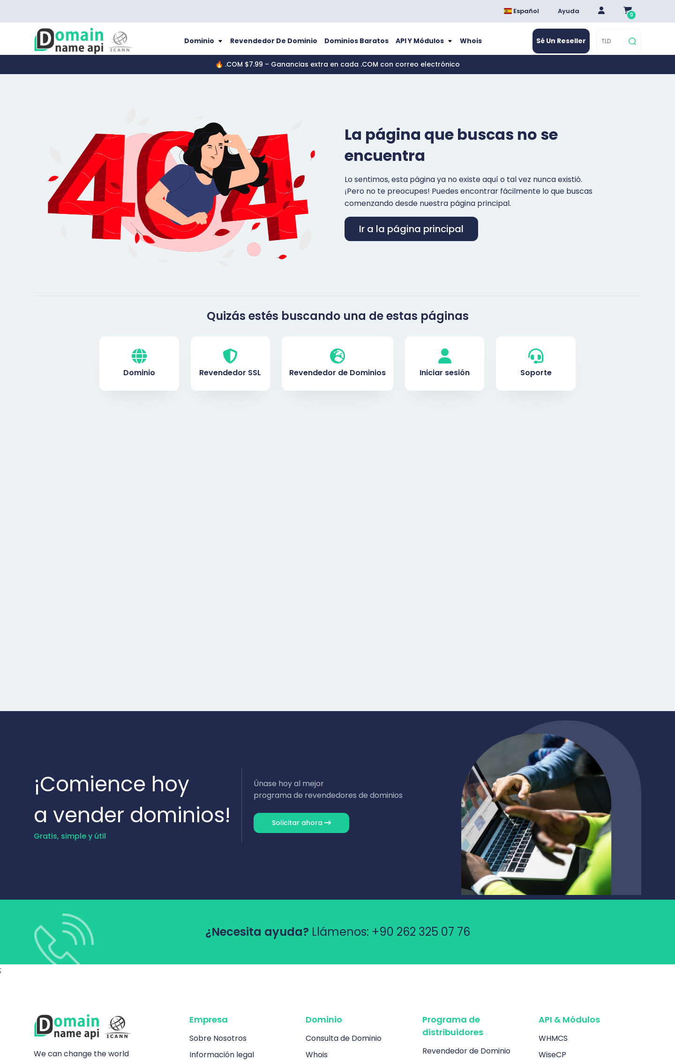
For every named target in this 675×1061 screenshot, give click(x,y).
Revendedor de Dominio (271, 46)
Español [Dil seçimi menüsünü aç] (521, 11)
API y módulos (422, 46)
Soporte (536, 373)
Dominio (196, 46)
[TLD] (611, 46)
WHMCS (553, 1048)
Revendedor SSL (230, 373)
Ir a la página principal (411, 238)
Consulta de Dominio (344, 1048)
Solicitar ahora (301, 832)
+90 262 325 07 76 (421, 941)
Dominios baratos (355, 46)
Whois (475, 46)
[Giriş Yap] (601, 11)
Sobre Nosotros (218, 1048)
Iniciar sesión (445, 373)
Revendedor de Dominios (337, 373)
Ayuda (568, 11)
